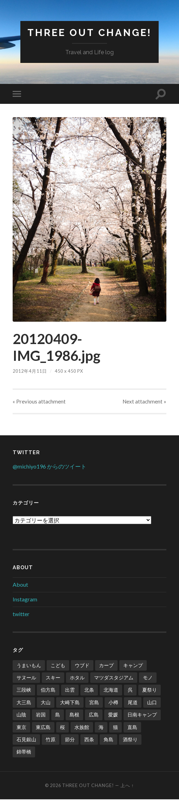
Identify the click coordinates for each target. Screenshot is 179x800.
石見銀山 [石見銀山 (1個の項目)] (26, 740)
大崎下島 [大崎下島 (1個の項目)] (70, 703)
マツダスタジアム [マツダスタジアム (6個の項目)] (113, 678)
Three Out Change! (90, 32)
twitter (21, 614)
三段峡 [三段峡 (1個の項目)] (23, 690)
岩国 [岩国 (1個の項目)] (41, 715)
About (20, 585)
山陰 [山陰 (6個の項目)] (21, 715)
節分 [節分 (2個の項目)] (70, 740)
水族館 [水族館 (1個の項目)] (81, 727)
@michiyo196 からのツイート (49, 466)
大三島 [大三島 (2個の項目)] (23, 703)
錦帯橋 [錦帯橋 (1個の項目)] (23, 752)
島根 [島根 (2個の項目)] (74, 715)
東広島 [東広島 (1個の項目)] (43, 727)
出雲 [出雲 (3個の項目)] (70, 690)
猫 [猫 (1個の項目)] (115, 727)
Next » (144, 402)
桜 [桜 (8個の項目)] (62, 727)
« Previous (39, 402)
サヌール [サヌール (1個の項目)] (26, 678)
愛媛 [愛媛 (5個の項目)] (113, 715)
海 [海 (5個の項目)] (101, 727)
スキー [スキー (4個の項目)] (53, 678)
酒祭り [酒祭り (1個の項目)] (130, 740)
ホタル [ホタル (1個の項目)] (77, 678)
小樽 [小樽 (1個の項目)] (113, 703)
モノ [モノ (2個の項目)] (148, 678)
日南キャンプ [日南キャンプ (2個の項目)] (142, 715)
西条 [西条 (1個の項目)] (89, 740)
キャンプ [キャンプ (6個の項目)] (133, 666)
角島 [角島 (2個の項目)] (108, 740)
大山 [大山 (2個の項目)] (46, 703)
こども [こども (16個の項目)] (58, 666)
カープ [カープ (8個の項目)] (106, 666)
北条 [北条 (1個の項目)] (89, 690)
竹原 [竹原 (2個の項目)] (50, 740)
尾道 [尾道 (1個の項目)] (133, 703)
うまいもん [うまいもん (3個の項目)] (28, 666)
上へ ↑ (127, 786)
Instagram (25, 599)
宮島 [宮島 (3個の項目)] (94, 703)
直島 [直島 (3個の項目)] (132, 727)
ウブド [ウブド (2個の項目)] (82, 666)
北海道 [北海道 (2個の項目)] (111, 690)
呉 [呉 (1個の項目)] (130, 690)
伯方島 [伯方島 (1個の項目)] (48, 690)
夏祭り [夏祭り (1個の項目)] (149, 690)
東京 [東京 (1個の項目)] (21, 727)
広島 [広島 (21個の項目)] (94, 715)
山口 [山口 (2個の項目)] (152, 703)
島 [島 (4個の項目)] (57, 715)
